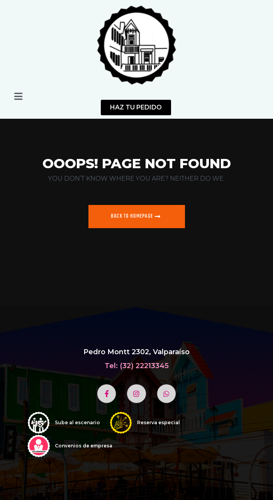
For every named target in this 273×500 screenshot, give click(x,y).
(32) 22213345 (144, 366)
